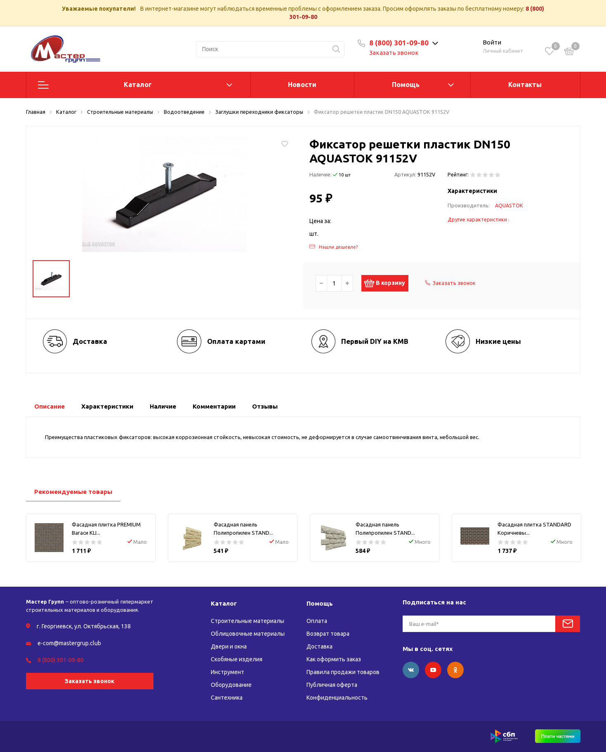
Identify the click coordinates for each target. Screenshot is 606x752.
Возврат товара (328, 633)
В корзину (389, 283)
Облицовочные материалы (248, 633)
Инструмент (227, 672)
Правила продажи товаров (343, 672)
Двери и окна (229, 646)
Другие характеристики (478, 219)
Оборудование (231, 685)
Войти (492, 42)
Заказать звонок (394, 52)
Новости (302, 84)
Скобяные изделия (236, 659)
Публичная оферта (332, 685)
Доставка (319, 646)
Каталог (138, 84)
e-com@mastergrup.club (69, 643)
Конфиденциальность (337, 697)
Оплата (317, 621)
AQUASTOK (509, 205)
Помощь (406, 84)
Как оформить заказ (334, 659)
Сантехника (227, 697)
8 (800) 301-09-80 (399, 43)
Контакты (525, 84)
